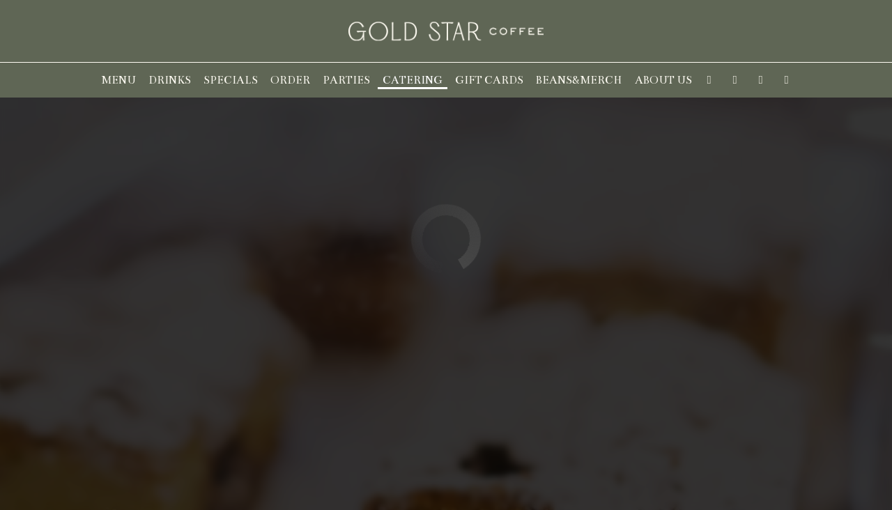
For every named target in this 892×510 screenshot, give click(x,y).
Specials (230, 80)
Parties (346, 80)
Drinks (169, 80)
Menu (118, 80)
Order (290, 80)
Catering (413, 80)
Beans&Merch (579, 80)
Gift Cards (489, 80)
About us (663, 80)
